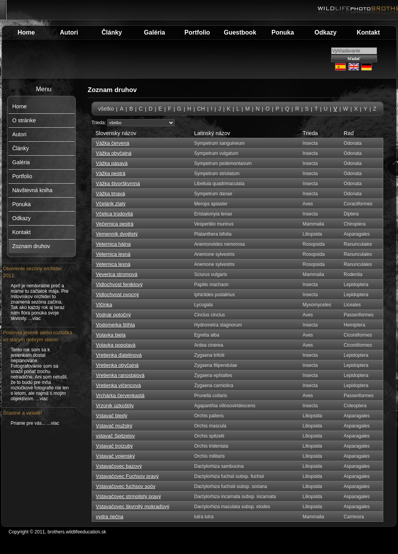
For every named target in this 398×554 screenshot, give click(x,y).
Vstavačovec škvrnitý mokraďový (132, 506)
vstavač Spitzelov (115, 436)
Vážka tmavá (110, 193)
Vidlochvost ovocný (117, 294)
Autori (69, 32)
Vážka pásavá (112, 163)
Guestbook (240, 32)
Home (26, 32)
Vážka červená (112, 143)
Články (111, 32)
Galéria (154, 32)
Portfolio (197, 32)
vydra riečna (110, 516)
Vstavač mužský (114, 426)
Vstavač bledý (111, 416)
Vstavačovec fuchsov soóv (125, 486)
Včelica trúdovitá (114, 214)
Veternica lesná (113, 254)
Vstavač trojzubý (114, 446)
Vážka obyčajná (114, 153)
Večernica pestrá (115, 224)
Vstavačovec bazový (119, 466)
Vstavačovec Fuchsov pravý (127, 476)
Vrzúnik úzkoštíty (115, 405)
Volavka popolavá (116, 345)
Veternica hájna (113, 244)
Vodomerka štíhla (115, 325)
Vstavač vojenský (115, 456)
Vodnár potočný (113, 315)
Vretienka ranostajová (120, 375)
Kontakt (368, 32)
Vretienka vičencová (118, 385)
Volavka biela (111, 335)
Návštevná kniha (32, 190)
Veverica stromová (117, 274)
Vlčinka (104, 304)
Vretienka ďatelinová (119, 355)
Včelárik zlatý (111, 204)
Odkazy (325, 32)
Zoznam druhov (31, 246)
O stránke (24, 120)
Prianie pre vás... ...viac (35, 423)
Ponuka (283, 32)
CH (201, 109)
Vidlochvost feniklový (119, 284)
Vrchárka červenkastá (120, 395)
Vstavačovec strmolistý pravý (128, 496)
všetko (106, 109)
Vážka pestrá (111, 173)
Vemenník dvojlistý (117, 234)
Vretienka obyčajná (117, 365)
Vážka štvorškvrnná (118, 183)
